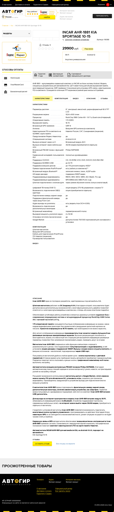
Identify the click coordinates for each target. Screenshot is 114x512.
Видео (76, 99)
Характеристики (42, 99)
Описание (91, 99)
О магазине (7, 5)
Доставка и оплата (22, 5)
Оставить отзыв (42, 444)
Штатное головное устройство (77, 40)
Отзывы (104, 99)
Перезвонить (102, 16)
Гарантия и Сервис (40, 5)
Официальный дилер (60, 5)
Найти (47, 17)
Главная (5, 26)
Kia (12, 26)
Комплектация (61, 99)
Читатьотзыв (52, 13)
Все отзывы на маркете (65, 444)
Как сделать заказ (62, 491)
